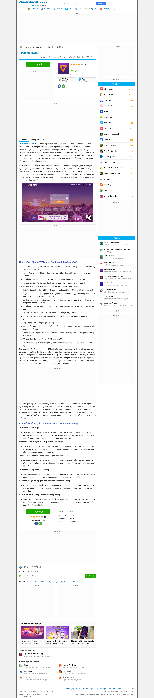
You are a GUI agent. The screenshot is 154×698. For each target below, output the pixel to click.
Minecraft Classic (110, 145)
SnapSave (108, 140)
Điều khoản (86, 689)
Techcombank (109, 263)
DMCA (133, 689)
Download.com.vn (21, 47)
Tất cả (21, 9)
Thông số (35, 140)
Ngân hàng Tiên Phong (72, 582)
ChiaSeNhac (108, 128)
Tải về (44, 140)
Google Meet (109, 190)
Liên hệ (112, 689)
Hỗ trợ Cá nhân (37, 47)
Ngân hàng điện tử (55, 582)
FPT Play (107, 185)
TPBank (43, 582)
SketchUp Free (109, 157)
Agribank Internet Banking (33, 654)
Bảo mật (95, 689)
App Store (107, 123)
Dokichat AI (108, 106)
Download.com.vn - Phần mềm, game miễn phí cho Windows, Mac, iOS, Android (33, 3)
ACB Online (28, 671)
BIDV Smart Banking (111, 242)
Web (27, 47)
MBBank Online (110, 283)
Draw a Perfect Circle (112, 173)
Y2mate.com (108, 89)
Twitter (127, 689)
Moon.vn (107, 111)
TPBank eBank (33, 582)
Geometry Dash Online (112, 134)
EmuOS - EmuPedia (113, 168)
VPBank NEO (109, 256)
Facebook (119, 689)
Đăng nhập (69, 689)
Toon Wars (67, 671)
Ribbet (26, 665)
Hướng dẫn (104, 689)
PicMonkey (28, 677)
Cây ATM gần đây (110, 303)
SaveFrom (108, 117)
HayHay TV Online (70, 665)
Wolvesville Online (111, 196)
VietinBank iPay (110, 290)
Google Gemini (109, 162)
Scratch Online (109, 94)
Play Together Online (111, 151)
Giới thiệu (24, 140)
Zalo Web (107, 100)
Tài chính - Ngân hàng (54, 47)
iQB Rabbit (68, 677)
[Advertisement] (77, 30)
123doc (107, 179)
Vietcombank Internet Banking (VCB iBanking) (117, 250)
